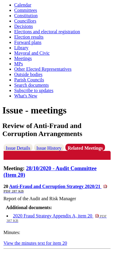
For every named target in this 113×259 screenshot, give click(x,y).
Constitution (26, 15)
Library (21, 47)
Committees (25, 10)
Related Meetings (85, 148)
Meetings (23, 58)
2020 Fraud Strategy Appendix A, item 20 (57, 218)
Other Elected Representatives (43, 69)
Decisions (23, 26)
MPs (18, 63)
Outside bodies (28, 74)
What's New (25, 95)
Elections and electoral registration (47, 31)
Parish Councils (29, 79)
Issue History (49, 148)
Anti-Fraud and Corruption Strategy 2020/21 (55, 188)
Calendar (22, 4)
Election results (28, 37)
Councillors (25, 20)
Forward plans (27, 42)
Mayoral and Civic (32, 53)
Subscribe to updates (33, 90)
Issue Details (18, 148)
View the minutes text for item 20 (35, 243)
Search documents (31, 85)
